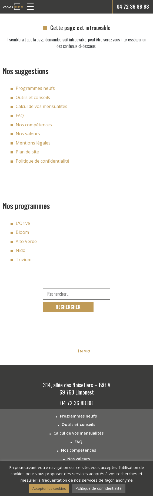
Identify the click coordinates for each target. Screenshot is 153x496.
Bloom (22, 232)
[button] (32, 7)
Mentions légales (33, 143)
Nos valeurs (28, 134)
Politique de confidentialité (42, 161)
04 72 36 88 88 (133, 6)
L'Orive (23, 223)
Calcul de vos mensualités (41, 106)
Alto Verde (26, 241)
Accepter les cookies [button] (49, 488)
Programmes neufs (35, 88)
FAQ (20, 116)
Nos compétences (34, 125)
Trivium (23, 259)
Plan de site (27, 152)
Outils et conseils (33, 97)
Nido (20, 250)
